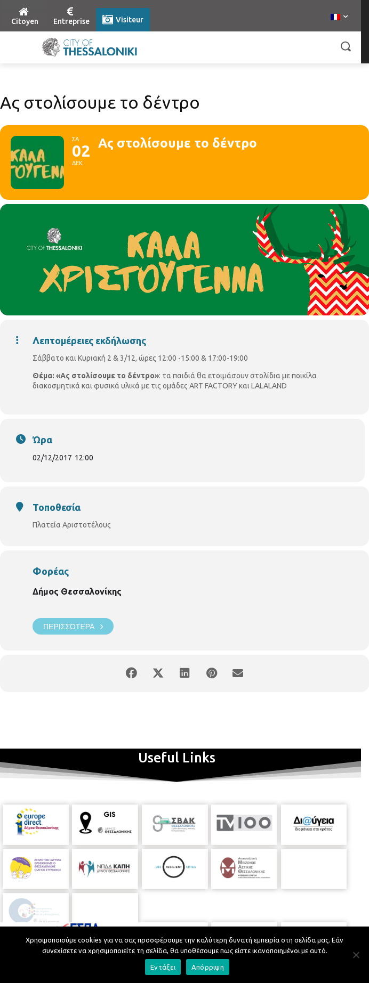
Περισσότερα (73, 626)
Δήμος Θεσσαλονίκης (77, 591)
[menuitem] (339, 17)
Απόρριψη (207, 967)
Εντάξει (162, 967)
